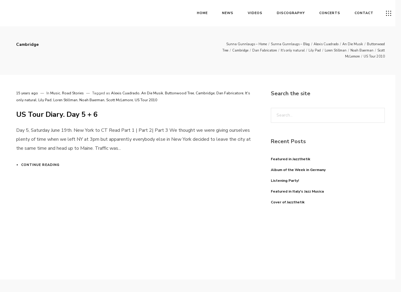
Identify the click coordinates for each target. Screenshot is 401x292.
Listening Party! (285, 180)
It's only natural (293, 50)
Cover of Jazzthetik (288, 202)
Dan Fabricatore (264, 50)
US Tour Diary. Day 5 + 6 (57, 114)
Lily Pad (315, 50)
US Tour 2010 (374, 56)
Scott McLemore (119, 100)
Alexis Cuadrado (326, 44)
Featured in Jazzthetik (290, 159)
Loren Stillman (336, 50)
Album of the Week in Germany (298, 169)
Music (55, 93)
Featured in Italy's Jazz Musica (297, 191)
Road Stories (73, 93)
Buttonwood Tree (179, 93)
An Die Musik (352, 44)
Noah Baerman (361, 50)
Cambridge (240, 50)
